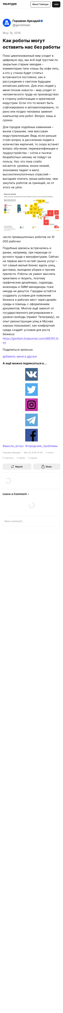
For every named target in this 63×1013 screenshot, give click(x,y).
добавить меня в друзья (20, 356)
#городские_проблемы (41, 446)
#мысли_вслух (13, 446)
